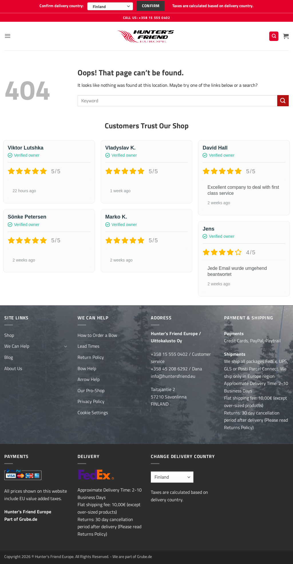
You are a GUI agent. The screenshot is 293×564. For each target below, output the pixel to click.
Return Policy (91, 356)
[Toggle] (65, 346)
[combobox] (110, 6)
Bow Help (87, 367)
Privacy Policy (91, 401)
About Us (13, 367)
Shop (9, 334)
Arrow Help (89, 379)
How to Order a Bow (97, 334)
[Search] (273, 36)
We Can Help (16, 345)
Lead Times (88, 345)
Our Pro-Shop (91, 390)
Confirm (151, 6)
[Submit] (283, 100)
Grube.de (28, 518)
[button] (7, 36)
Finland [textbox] (99, 6)
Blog (8, 356)
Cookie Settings (93, 412)
